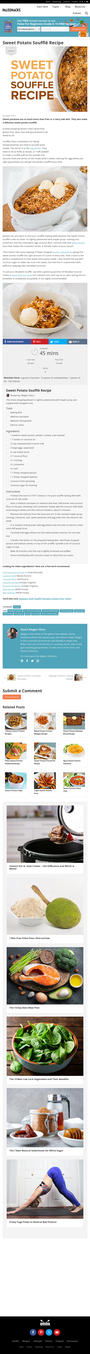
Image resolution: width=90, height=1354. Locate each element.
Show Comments (12, 697)
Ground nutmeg (11, 582)
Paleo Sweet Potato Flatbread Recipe (14, 762)
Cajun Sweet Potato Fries (43, 792)
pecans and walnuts (62, 252)
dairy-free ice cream (22, 275)
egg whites (35, 148)
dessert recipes (66, 611)
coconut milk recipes (50, 611)
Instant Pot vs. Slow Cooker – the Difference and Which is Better (41, 867)
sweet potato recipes (49, 614)
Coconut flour (9, 579)
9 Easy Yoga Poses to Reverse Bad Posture (32, 1221)
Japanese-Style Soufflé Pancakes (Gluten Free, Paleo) (45, 598)
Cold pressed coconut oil (15, 572)
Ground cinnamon (12, 585)
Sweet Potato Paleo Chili (72, 789)
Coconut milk (9, 575)
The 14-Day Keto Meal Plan (24, 1007)
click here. (52, 656)
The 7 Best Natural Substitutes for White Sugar (36, 1150)
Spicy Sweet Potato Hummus (71, 762)
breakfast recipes (14, 611)
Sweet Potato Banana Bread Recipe (73, 732)
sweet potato (78, 242)
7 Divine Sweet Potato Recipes (15, 732)
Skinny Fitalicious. (29, 651)
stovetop (35, 614)
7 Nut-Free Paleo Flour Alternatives (29, 938)
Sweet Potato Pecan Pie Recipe (44, 762)
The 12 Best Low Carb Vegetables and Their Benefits (39, 1079)
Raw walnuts (9, 592)
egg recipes (79, 611)
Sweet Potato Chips (14, 790)
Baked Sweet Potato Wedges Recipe (43, 732)
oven (28, 614)
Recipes (17, 607)
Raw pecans (8, 589)
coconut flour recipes (32, 611)
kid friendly (8, 614)
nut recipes (19, 614)
